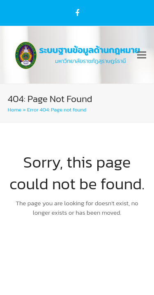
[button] (141, 54)
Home (14, 109)
